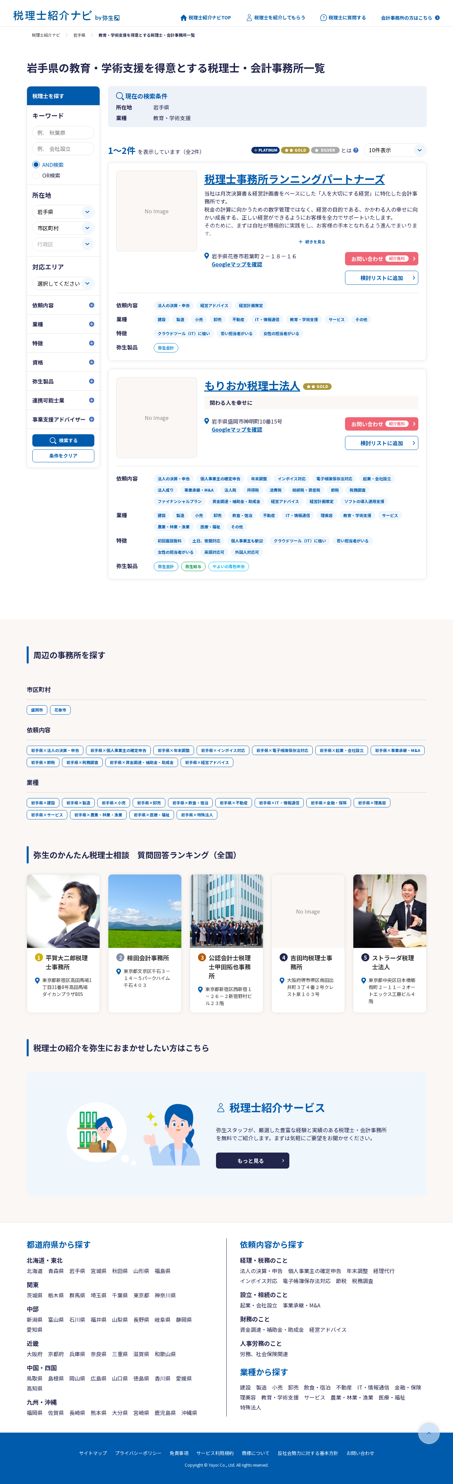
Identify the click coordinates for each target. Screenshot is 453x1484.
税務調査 (362, 1281)
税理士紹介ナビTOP (205, 17)
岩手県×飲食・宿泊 (190, 802)
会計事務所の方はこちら (406, 18)
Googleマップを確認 (237, 264)
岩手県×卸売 (149, 802)
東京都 (141, 1295)
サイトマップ (93, 1453)
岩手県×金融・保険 (329, 802)
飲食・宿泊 (317, 1387)
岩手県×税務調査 (82, 762)
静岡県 (184, 1319)
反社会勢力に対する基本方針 (308, 1453)
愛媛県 (184, 1378)
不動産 (344, 1387)
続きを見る (315, 241)
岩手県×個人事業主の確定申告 (118, 750)
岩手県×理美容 (372, 802)
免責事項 (179, 1453)
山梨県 (120, 1319)
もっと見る (250, 1161)
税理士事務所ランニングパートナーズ (294, 178)
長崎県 (77, 1413)
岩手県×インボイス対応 (223, 750)
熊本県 (99, 1413)
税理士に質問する (343, 17)
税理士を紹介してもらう (275, 17)
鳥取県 (35, 1378)
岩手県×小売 (114, 802)
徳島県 (141, 1378)
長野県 (141, 1319)
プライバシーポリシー (138, 1453)
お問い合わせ (360, 1453)
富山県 (56, 1319)
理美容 (248, 1397)
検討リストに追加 (381, 278)
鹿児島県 (165, 1413)
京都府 (56, 1354)
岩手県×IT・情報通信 (279, 802)
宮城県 (99, 1271)
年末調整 (357, 1271)
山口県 (120, 1378)
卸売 (293, 1387)
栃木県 (56, 1295)
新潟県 (35, 1319)
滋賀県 (141, 1354)
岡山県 (77, 1378)
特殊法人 (250, 1407)
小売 (277, 1387)
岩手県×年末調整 (174, 750)
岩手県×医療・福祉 (152, 814)
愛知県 (35, 1329)
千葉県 (120, 1295)
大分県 (120, 1413)
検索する (68, 440)
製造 (261, 1387)
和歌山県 (165, 1354)
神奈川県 (165, 1295)
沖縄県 (189, 1413)
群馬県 (77, 1295)
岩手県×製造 (78, 802)
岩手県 (79, 35)
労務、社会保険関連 (264, 1354)
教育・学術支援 (280, 1397)
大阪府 (35, 1354)
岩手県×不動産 (234, 802)
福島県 (163, 1271)
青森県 (56, 1271)
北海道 (35, 1271)
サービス (314, 1397)
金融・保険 (408, 1387)
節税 (341, 1281)
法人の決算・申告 (261, 1271)
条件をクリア (63, 455)
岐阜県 (163, 1319)
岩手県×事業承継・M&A (397, 750)
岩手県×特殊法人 (197, 814)
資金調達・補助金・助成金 (272, 1329)
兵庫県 (77, 1354)
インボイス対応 (258, 1281)
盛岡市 (37, 710)
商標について (256, 1453)
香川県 (163, 1378)
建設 (245, 1387)
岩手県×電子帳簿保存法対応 (282, 750)
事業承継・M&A (301, 1305)
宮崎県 (141, 1413)
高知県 (35, 1388)
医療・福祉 (392, 1397)
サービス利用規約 (215, 1453)
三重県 (120, 1354)
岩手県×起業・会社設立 (342, 750)
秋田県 (120, 1271)
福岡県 (35, 1413)
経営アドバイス (328, 1329)
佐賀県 (56, 1413)
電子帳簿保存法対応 (307, 1281)
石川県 (77, 1319)
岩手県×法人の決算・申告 (55, 750)
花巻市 (60, 710)
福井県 (99, 1319)
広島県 (99, 1378)
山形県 (141, 1271)
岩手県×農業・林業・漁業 (98, 814)
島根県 (56, 1378)
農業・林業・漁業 (352, 1397)
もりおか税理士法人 (252, 385)
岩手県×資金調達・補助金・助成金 (142, 762)
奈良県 (99, 1354)
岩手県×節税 (43, 762)
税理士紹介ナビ (46, 35)
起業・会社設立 (258, 1305)
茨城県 (35, 1295)
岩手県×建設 (43, 802)
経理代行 (384, 1271)
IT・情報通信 (373, 1387)
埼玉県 (99, 1295)
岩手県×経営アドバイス (207, 762)
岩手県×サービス (47, 814)
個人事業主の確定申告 (314, 1271)
